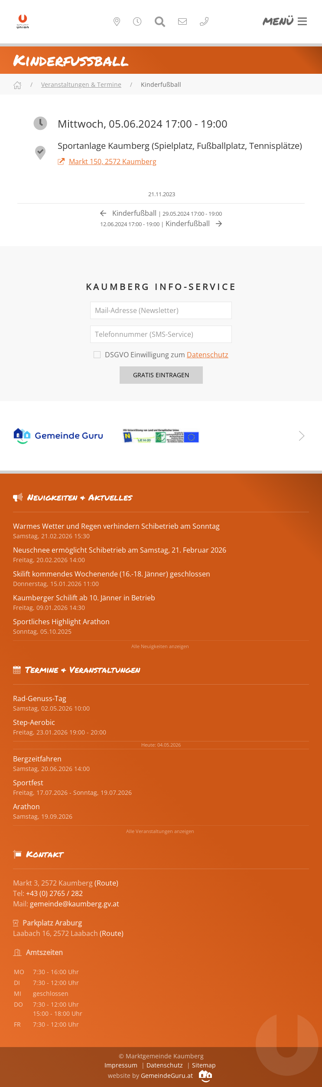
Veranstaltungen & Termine (81, 84)
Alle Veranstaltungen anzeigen (160, 831)
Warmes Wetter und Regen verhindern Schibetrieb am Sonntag (116, 526)
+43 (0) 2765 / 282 (54, 893)
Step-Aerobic (34, 722)
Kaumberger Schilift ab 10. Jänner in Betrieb (84, 598)
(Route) (106, 883)
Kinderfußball (161, 213)
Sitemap (204, 1065)
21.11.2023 (161, 194)
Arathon (26, 806)
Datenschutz (207, 354)
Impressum (120, 1065)
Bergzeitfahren (37, 759)
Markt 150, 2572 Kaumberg (107, 161)
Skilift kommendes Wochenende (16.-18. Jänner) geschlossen (111, 574)
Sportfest (28, 782)
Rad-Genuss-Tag (39, 698)
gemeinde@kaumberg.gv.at (74, 904)
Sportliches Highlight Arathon (61, 621)
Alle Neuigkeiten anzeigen (160, 646)
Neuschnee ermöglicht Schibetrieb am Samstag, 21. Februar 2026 (119, 550)
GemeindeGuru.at (176, 1075)
